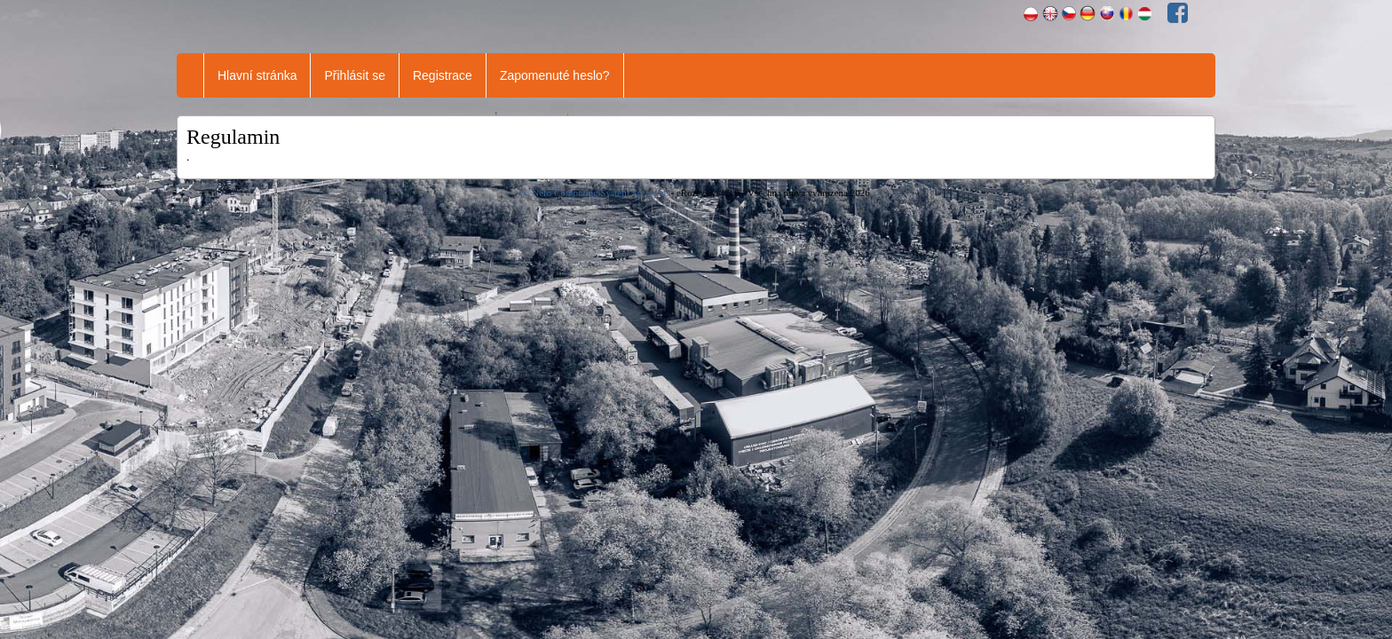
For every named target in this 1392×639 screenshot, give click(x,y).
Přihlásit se (354, 75)
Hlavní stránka (257, 75)
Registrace (442, 75)
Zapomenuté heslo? (555, 75)
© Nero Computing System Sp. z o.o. (596, 192)
